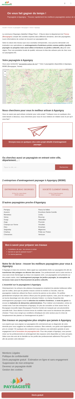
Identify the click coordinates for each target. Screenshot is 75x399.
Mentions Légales (11, 353)
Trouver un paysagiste (14, 27)
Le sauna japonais (15, 254)
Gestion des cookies (12, 369)
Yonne (31, 27)
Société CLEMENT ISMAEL (56, 189)
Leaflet (44, 103)
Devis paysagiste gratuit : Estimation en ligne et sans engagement (35, 359)
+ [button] (5, 71)
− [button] (5, 74)
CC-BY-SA (69, 103)
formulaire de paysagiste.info (27, 331)
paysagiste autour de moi (28, 64)
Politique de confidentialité (15, 356)
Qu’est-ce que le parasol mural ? (20, 252)
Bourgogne (25, 27)
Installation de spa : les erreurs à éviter (22, 249)
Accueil (4, 27)
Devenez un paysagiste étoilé (17, 366)
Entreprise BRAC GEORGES (19, 189)
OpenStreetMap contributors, (60, 103)
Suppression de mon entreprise (18, 363)
